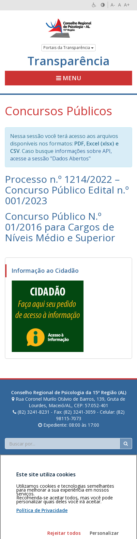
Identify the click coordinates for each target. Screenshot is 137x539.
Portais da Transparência (68, 47)
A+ (127, 5)
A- (113, 5)
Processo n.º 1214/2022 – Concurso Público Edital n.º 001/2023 (67, 189)
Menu (68, 78)
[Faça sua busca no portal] (62, 443)
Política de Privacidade (42, 535)
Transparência (68, 61)
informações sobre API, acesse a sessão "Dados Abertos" (61, 154)
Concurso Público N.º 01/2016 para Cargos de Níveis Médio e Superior (60, 226)
